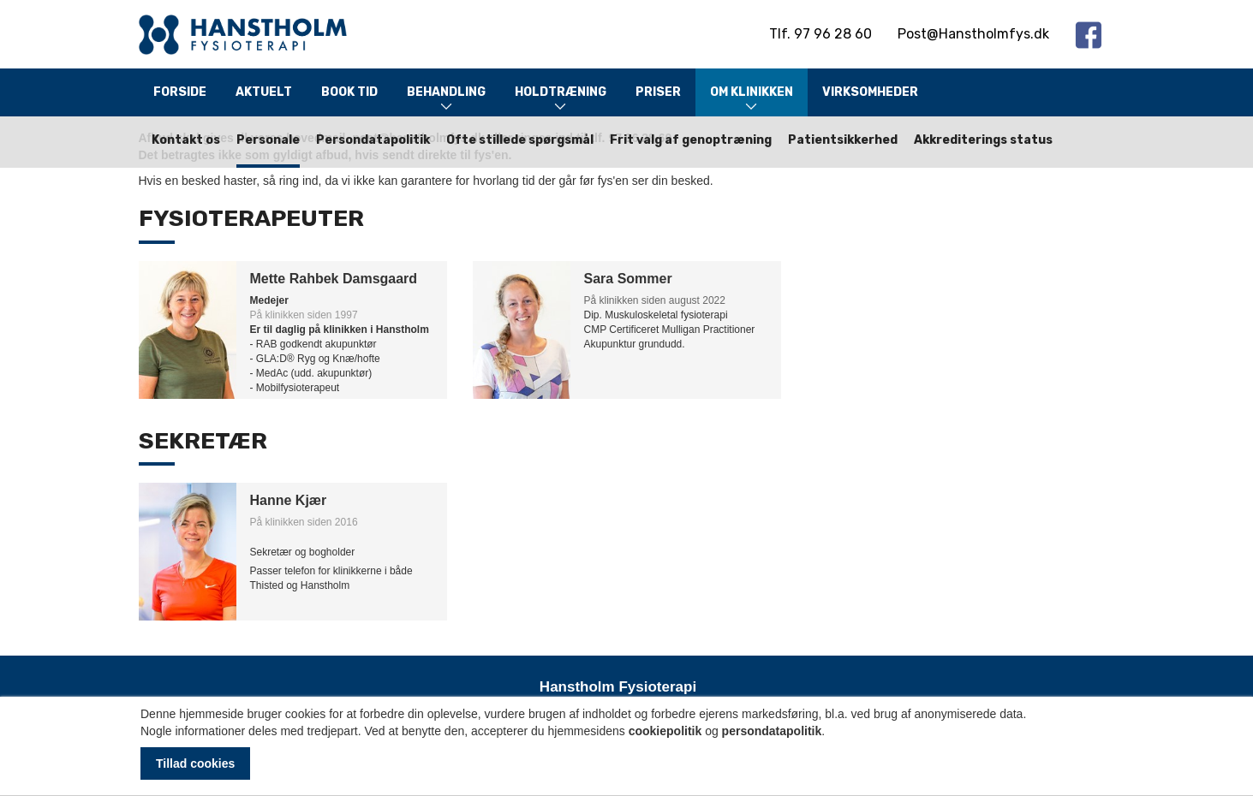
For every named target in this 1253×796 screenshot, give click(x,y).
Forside (179, 92)
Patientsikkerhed (843, 140)
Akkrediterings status (983, 140)
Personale (268, 140)
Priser (658, 92)
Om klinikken (751, 100)
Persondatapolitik (373, 140)
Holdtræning (560, 100)
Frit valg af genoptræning (691, 140)
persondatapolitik (772, 731)
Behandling (446, 100)
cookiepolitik (665, 731)
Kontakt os (186, 140)
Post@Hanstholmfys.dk (973, 34)
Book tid (349, 92)
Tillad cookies (195, 763)
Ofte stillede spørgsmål (520, 140)
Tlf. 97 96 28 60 (820, 34)
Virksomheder (870, 92)
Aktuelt (264, 92)
